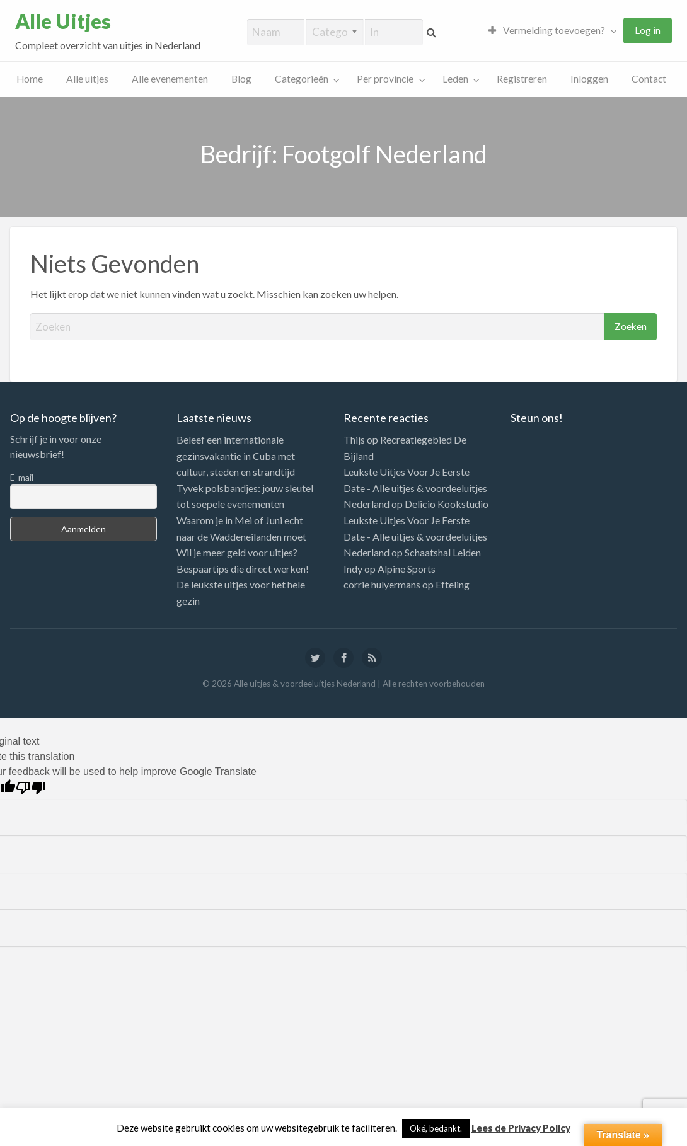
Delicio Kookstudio (446, 504)
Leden (455, 78)
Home (29, 78)
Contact (649, 78)
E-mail (21, 477)
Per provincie (385, 78)
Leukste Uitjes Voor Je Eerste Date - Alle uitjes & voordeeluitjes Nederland (415, 488)
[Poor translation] (31, 787)
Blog (241, 78)
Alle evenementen (170, 78)
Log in (648, 30)
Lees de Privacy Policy (520, 1127)
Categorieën (301, 78)
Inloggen (589, 78)
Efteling (453, 584)
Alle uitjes (87, 78)
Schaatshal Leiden (443, 552)
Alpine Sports (407, 569)
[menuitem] (549, 30)
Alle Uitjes (63, 21)
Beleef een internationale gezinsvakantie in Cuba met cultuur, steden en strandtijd (235, 455)
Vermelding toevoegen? (547, 30)
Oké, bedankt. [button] (436, 1128)
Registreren (522, 78)
